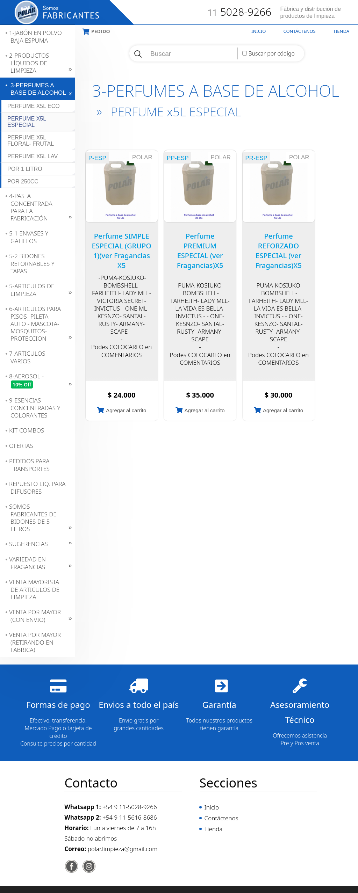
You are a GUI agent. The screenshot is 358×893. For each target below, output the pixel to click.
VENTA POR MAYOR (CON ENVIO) (35, 616)
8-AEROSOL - (26, 380)
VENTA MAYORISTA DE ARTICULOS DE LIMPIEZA (34, 589)
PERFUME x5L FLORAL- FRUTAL (30, 141)
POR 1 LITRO (24, 169)
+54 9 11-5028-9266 (129, 807)
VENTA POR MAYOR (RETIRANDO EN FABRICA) (35, 642)
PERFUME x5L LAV (32, 156)
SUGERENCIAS (28, 544)
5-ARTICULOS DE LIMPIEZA (32, 290)
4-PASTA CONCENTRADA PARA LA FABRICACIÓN (30, 207)
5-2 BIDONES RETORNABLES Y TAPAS (32, 263)
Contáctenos (300, 31)
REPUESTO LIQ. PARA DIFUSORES (37, 487)
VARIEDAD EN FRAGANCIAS (27, 563)
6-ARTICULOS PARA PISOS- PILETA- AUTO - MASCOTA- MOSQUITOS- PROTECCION (35, 323)
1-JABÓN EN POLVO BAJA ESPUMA (35, 36)
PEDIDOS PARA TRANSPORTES (29, 465)
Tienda (341, 31)
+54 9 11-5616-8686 (129, 817)
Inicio (258, 31)
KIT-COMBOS (26, 430)
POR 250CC (22, 181)
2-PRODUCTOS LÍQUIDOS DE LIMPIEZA (29, 62)
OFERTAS (21, 446)
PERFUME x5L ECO (33, 106)
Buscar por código (271, 53)
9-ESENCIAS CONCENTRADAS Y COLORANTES (34, 407)
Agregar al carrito (126, 410)
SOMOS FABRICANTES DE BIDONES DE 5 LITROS (33, 517)
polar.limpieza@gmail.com (123, 849)
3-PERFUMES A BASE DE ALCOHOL (38, 89)
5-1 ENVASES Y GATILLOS (28, 237)
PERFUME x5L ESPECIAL (26, 122)
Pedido (100, 31)
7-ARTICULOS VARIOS (27, 357)
